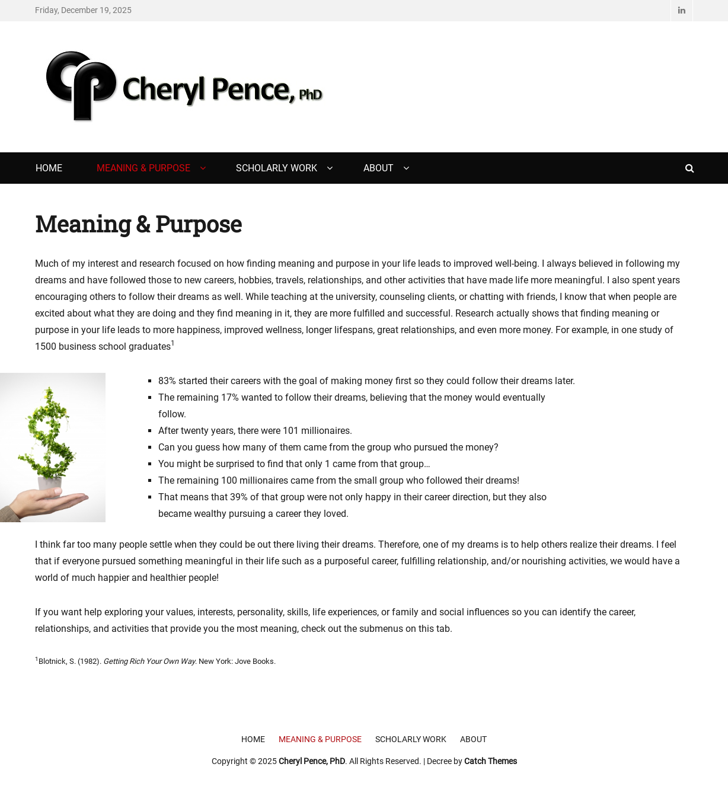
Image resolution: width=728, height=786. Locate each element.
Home (49, 168)
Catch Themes (490, 761)
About (378, 168)
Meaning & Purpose (143, 168)
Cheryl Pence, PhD (312, 761)
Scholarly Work (276, 168)
